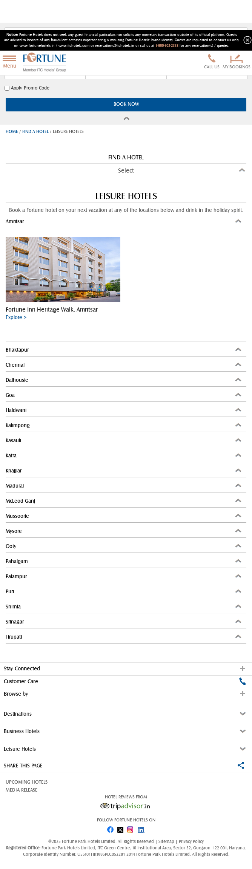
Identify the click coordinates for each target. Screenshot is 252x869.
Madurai (124, 485)
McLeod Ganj (124, 501)
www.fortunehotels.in (37, 46)
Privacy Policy (191, 841)
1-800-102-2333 (166, 46)
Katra (124, 455)
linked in (141, 828)
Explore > (16, 317)
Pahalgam (124, 561)
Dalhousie (124, 380)
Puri (124, 591)
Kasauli (124, 440)
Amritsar (124, 220)
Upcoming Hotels (27, 782)
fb (110, 828)
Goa (124, 395)
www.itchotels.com (73, 46)
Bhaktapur (124, 349)
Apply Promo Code (27, 88)
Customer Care (125, 681)
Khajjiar (124, 470)
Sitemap (166, 841)
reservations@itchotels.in (114, 46)
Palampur (124, 576)
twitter (120, 828)
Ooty (124, 546)
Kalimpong (124, 425)
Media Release (21, 790)
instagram (131, 828)
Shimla (124, 606)
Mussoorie (124, 516)
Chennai (124, 365)
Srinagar (124, 621)
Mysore (124, 531)
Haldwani (124, 410)
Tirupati (124, 637)
